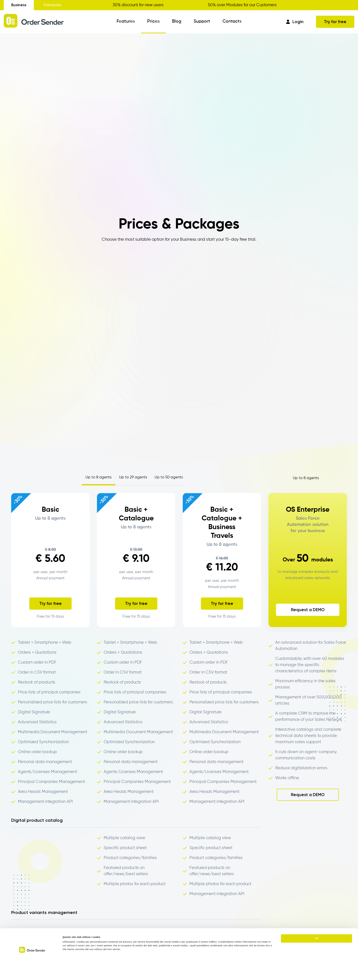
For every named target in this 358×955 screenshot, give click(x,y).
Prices (153, 21)
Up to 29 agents (133, 477)
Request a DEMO (308, 609)
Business (18, 5)
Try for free (335, 21)
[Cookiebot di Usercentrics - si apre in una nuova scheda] (32, 946)
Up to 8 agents (99, 477)
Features (126, 21)
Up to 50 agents (169, 477)
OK (316, 912)
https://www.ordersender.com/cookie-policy (112, 931)
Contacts (232, 21)
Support (202, 21)
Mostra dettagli (206, 947)
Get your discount (337, 5)
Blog (176, 21)
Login (295, 21)
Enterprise (52, 5)
